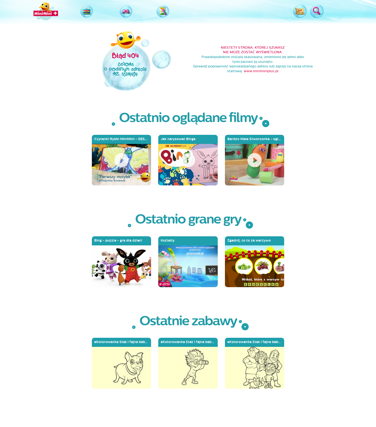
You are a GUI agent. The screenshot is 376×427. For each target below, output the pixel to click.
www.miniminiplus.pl (261, 71)
